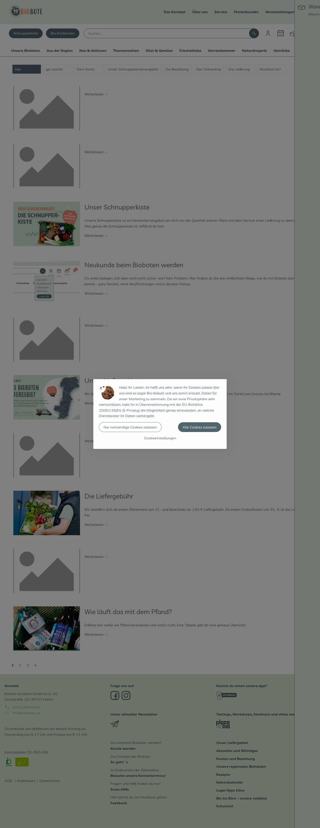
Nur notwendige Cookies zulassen (130, 427)
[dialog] (160, 414)
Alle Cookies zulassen (199, 427)
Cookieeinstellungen (160, 438)
